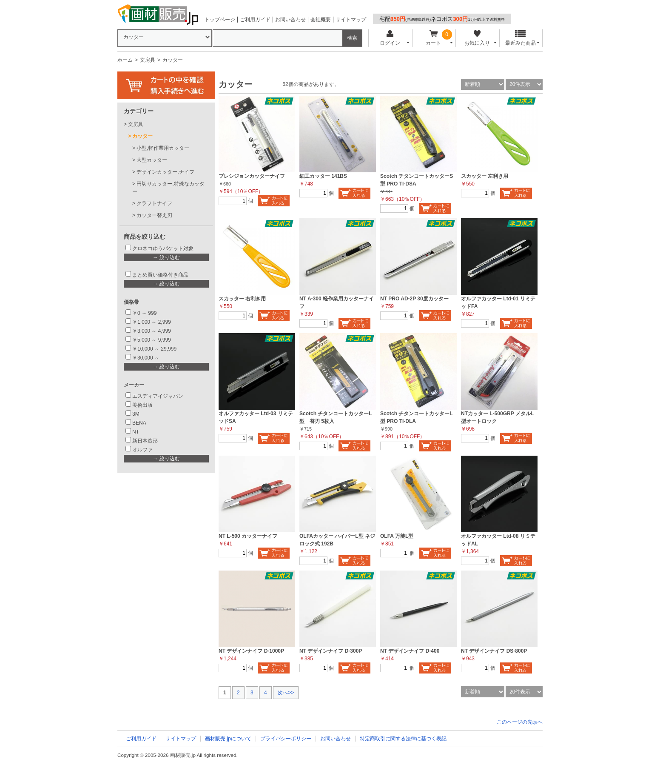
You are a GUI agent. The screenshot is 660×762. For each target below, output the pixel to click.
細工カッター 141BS (323, 176)
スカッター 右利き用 (242, 299)
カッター (142, 136)
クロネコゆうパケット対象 (162, 248)
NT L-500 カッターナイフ (248, 536)
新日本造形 (145, 441)
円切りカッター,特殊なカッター (168, 187)
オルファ (142, 450)
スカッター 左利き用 (484, 176)
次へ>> (286, 693)
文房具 (147, 60)
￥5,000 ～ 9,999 (151, 340)
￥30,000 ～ (146, 358)
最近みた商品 (520, 38)
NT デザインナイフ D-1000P (251, 651)
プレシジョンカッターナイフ (252, 176)
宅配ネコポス (442, 19)
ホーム (125, 60)
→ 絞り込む (166, 257)
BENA (139, 423)
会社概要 (320, 20)
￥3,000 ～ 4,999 (151, 331)
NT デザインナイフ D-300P (330, 651)
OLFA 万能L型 (396, 536)
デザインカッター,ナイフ (165, 172)
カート (433, 38)
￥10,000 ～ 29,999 (154, 349)
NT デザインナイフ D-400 (409, 651)
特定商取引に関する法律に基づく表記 (403, 739)
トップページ (220, 20)
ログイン (390, 38)
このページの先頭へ (520, 722)
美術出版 (142, 405)
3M (135, 414)
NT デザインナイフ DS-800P (494, 651)
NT (135, 432)
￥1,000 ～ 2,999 (151, 322)
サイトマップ (351, 20)
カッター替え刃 (154, 215)
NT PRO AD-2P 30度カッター (414, 299)
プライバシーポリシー (285, 739)
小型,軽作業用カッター (163, 148)
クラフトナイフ (154, 203)
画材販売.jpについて (228, 739)
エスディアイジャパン (157, 396)
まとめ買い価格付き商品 (160, 275)
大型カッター (152, 160)
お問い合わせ (290, 20)
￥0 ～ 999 (144, 313)
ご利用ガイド (255, 20)
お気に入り (477, 38)
